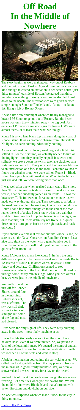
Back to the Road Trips (16, 405)
